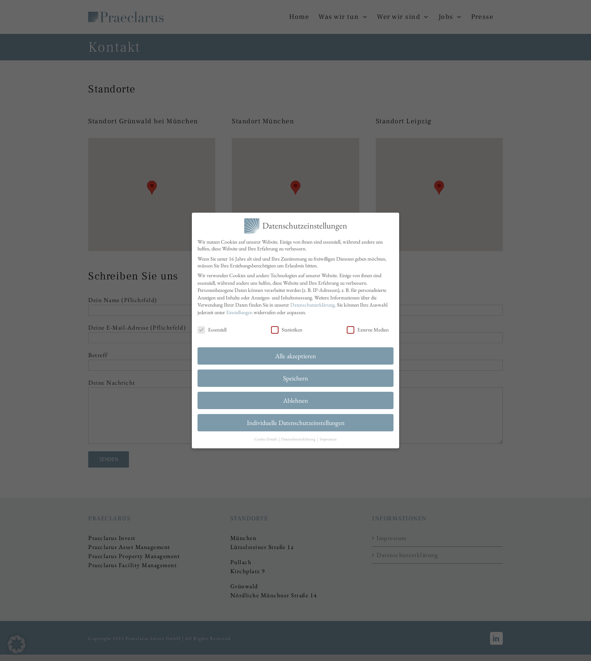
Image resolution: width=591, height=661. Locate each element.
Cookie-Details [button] (266, 437)
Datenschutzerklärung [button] (298, 437)
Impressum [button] (328, 437)
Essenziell (212, 327)
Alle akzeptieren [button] (295, 354)
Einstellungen (239, 310)
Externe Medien (368, 327)
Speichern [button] (295, 376)
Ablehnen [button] (295, 398)
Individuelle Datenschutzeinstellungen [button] (295, 420)
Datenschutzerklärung (312, 303)
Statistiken (286, 327)
